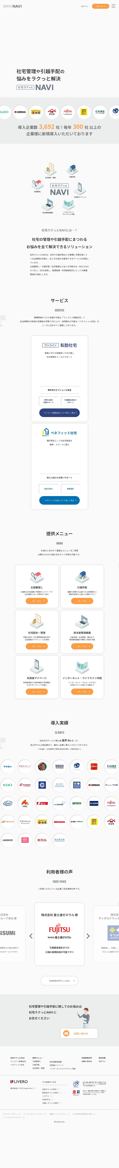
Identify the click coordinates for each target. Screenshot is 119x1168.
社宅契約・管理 (39, 1068)
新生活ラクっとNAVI (50, 1092)
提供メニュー (38, 1058)
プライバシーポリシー (10, 1114)
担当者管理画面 (56, 1062)
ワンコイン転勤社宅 (18, 1061)
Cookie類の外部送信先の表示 (82, 1114)
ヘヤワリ (45, 1096)
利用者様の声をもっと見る (59, 981)
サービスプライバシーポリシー (33, 1114)
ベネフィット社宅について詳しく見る (59, 500)
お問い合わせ (100, 6)
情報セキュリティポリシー (58, 1114)
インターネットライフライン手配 (62, 1068)
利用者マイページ (56, 1065)
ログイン (84, 6)
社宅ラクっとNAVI (17, 1058)
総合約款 (102, 1058)
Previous (31, 935)
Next (87, 935)
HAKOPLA (46, 1099)
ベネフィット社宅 (17, 1064)
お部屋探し (37, 1061)
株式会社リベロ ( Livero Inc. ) (21, 1088)
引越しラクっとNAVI (50, 1103)
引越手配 (36, 1064)
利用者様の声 (87, 1058)
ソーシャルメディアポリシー (12, 1117)
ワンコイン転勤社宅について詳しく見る (59, 413)
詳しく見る (37, 601)
